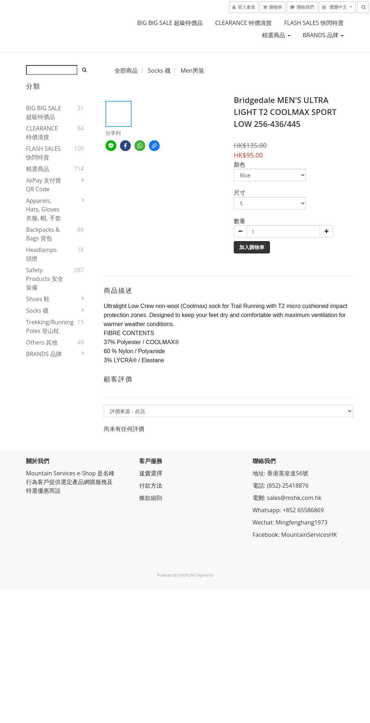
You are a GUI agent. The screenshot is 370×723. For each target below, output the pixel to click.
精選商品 (276, 35)
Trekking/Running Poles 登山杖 (45, 326)
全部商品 (126, 70)
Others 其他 (41, 342)
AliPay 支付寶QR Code (43, 184)
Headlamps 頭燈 (41, 254)
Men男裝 (192, 70)
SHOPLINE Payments (195, 575)
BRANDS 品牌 (323, 35)
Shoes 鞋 (38, 299)
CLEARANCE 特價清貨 (243, 23)
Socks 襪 (37, 311)
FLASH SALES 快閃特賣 (314, 23)
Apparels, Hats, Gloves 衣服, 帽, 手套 (43, 209)
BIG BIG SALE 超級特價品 (170, 23)
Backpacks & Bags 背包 (43, 234)
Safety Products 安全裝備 (44, 278)
